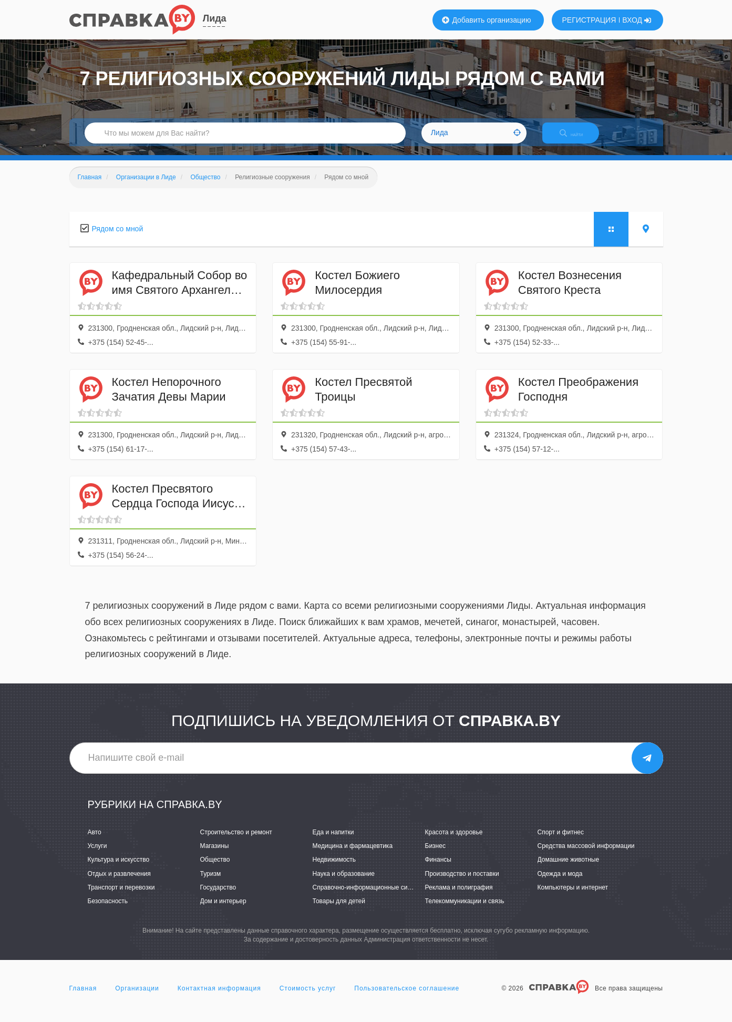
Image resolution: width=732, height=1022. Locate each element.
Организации (137, 997)
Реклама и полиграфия (459, 896)
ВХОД (636, 20)
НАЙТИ (578, 139)
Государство (218, 896)
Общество (215, 869)
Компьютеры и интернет (573, 896)
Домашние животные (569, 869)
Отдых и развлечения (119, 882)
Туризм (210, 882)
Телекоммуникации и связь (464, 910)
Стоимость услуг (308, 997)
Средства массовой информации (586, 855)
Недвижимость (334, 869)
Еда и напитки (333, 841)
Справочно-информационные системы (369, 896)
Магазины (214, 855)
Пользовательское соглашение (406, 997)
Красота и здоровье (454, 841)
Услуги (97, 855)
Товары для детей (339, 910)
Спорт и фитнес (561, 841)
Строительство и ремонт (236, 841)
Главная (83, 997)
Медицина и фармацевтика (353, 855)
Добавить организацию (486, 20)
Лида (214, 18)
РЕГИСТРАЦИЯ (589, 20)
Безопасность (108, 910)
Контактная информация (219, 997)
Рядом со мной (117, 237)
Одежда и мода (560, 882)
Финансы (438, 869)
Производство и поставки (462, 882)
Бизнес (435, 855)
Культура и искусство (119, 869)
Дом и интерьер (223, 910)
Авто (94, 841)
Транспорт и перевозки (121, 896)
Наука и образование (344, 882)
